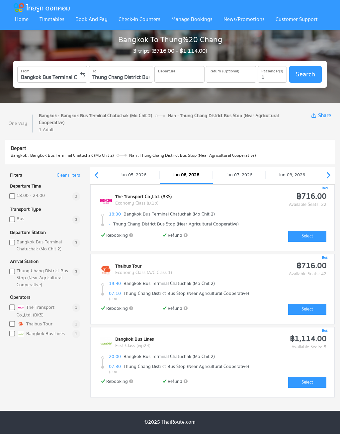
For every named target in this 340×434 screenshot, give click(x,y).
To (94, 70)
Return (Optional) (224, 70)
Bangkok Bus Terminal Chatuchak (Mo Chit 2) (39, 246)
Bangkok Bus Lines (41, 334)
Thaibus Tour (34, 324)
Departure (166, 70)
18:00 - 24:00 (31, 195)
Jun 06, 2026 (186, 175)
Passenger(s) (272, 70)
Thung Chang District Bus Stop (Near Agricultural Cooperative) (42, 278)
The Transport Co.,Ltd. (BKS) (35, 311)
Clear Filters (68, 175)
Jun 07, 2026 (239, 175)
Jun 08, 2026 (292, 175)
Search (305, 74)
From (25, 70)
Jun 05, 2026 (133, 175)
